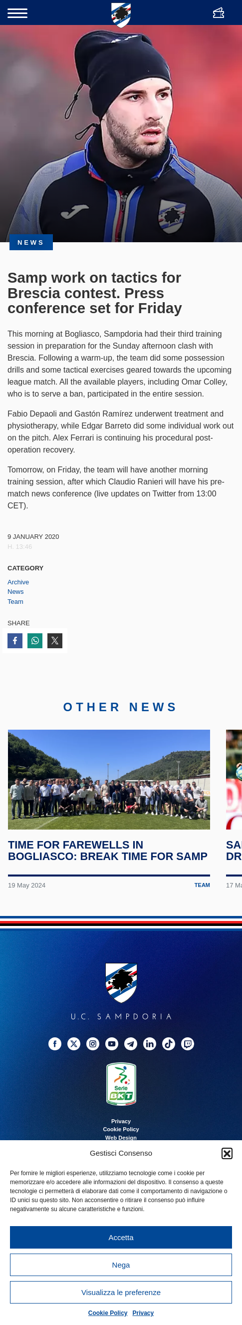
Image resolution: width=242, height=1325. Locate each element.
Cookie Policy (108, 1313)
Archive (18, 582)
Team (15, 601)
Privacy (143, 1313)
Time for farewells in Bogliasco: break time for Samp (108, 862)
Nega (121, 1265)
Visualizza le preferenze (121, 1292)
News (15, 591)
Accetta (120, 1237)
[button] (227, 1153)
